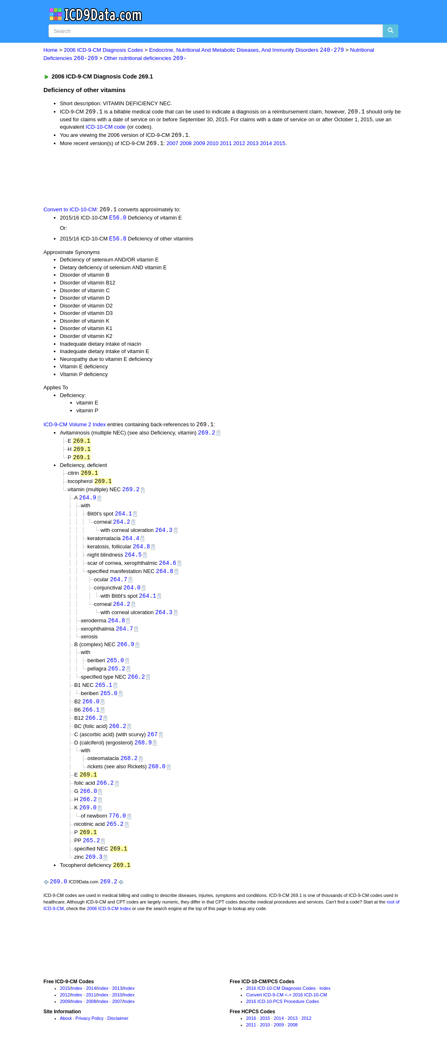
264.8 (141, 551)
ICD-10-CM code (106, 128)
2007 (172, 144)
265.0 (115, 668)
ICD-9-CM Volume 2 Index (75, 426)
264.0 (132, 593)
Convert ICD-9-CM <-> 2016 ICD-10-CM (286, 1008)
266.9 (125, 652)
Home (51, 50)
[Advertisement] (190, 176)
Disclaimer (117, 1032)
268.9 (143, 752)
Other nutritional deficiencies (145, 58)
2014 (266, 144)
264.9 (87, 501)
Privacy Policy (90, 1032)
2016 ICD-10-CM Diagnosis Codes (281, 1001)
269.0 (88, 819)
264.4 (130, 543)
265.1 (103, 693)
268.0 (157, 777)
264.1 (123, 517)
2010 (213, 144)
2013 (252, 144)
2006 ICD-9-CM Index (109, 922)
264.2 (121, 526)
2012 (239, 144)
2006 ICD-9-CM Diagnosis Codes (103, 50)
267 (152, 744)
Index (76, 1001)
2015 (279, 144)
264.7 (118, 585)
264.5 (133, 560)
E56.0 (118, 219)
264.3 (164, 534)
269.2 (206, 435)
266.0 (90, 710)
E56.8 (118, 240)
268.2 (129, 768)
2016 (251, 1032)
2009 (199, 144)
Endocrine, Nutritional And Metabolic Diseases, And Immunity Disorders (246, 50)
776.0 (117, 828)
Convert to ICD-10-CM (70, 211)
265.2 (116, 676)
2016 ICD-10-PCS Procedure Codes (282, 1014)
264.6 (167, 568)
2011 (226, 144)
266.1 (90, 719)
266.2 (136, 685)
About (66, 1032)
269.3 (93, 870)
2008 (186, 144)
